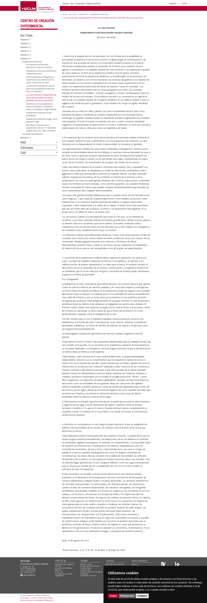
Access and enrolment (89, 566)
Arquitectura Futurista (32, 61)
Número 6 (25, 58)
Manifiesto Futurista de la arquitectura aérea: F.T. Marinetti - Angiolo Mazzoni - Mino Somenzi (41, 128)
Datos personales (46, 598)
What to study (86, 564)
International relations (64, 564)
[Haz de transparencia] (164, 564)
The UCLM (60, 560)
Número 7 (25, 137)
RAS (23, 142)
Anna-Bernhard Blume (32, 134)
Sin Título (26, 35)
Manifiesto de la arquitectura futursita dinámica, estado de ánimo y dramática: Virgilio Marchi (41, 106)
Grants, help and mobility (91, 572)
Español (172, 3)
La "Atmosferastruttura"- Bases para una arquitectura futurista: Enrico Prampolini (40, 88)
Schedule (84, 574)
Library (135, 564)
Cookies (34, 598)
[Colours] (177, 564)
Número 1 (25, 39)
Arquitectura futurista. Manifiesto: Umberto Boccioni (41, 72)
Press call (59, 572)
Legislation (59, 575)
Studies (84, 560)
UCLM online (85, 568)
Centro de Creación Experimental (81, 3)
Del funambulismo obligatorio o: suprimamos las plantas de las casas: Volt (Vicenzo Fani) (40, 80)
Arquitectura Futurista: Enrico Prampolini (39, 114)
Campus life (85, 570)
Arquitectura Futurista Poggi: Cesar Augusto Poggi (41, 120)
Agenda (58, 570)
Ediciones (26, 147)
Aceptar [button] (113, 596)
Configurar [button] (142, 596)
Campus (58, 566)
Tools (184, 3)
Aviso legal (24, 598)
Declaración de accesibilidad (31, 600)
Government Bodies (63, 568)
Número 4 (25, 50)
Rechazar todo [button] (127, 596)
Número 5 (25, 54)
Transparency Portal (63, 574)
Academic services (88, 575)
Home (64, 14)
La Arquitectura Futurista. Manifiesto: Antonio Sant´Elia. (39, 66)
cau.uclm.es (27, 575)
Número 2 (25, 43)
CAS (23, 152)
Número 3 (25, 46)
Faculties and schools (115, 564)
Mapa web (49, 600)
